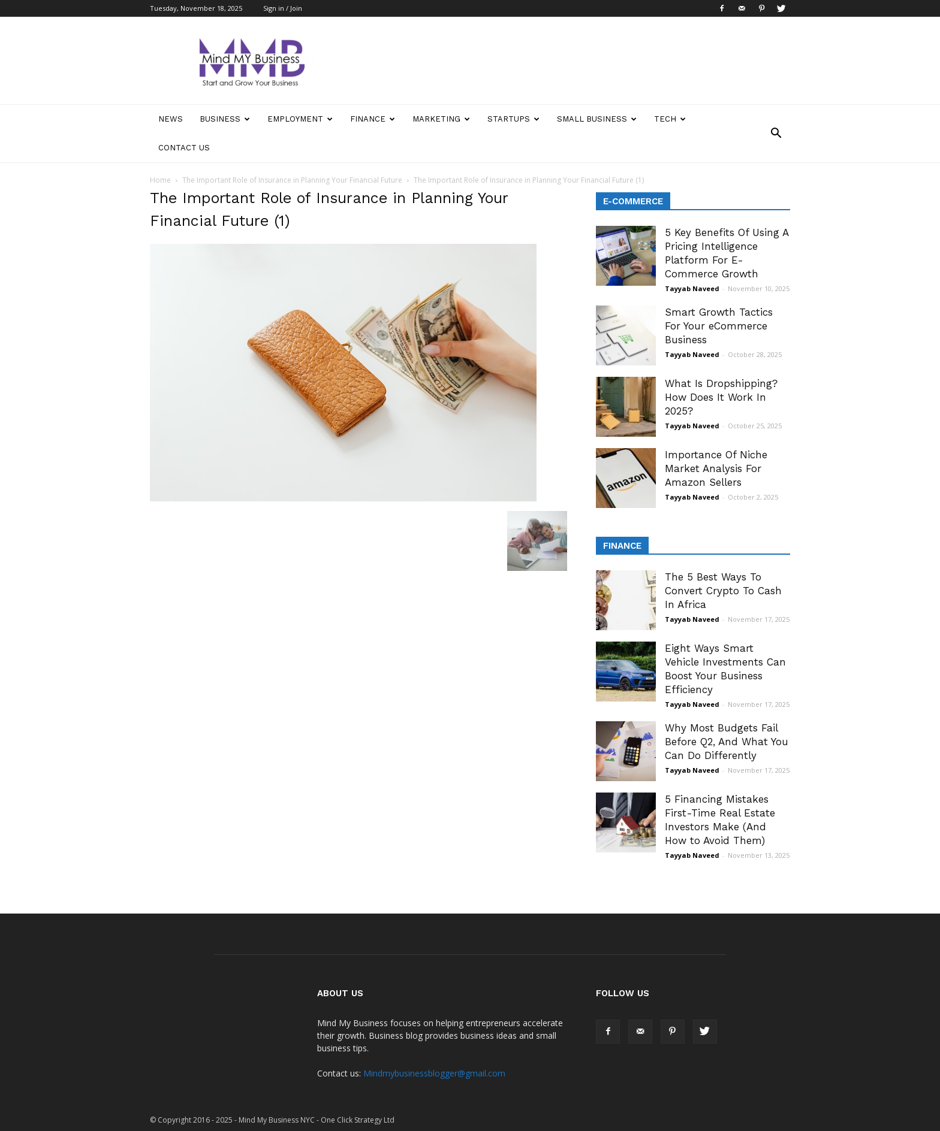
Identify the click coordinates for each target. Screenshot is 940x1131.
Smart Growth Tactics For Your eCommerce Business (719, 326)
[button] (775, 133)
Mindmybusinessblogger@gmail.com (434, 1073)
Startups (513, 118)
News (170, 118)
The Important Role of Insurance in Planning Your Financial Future (292, 180)
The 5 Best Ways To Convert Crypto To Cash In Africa (723, 590)
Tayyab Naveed (692, 288)
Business (225, 118)
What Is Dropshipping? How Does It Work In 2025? (721, 397)
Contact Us (184, 147)
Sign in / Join (282, 8)
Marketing (441, 118)
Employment (300, 118)
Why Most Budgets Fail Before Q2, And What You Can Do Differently (726, 741)
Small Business (597, 118)
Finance (372, 118)
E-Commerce (633, 201)
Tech (670, 118)
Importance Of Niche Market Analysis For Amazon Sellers (716, 468)
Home (160, 180)
